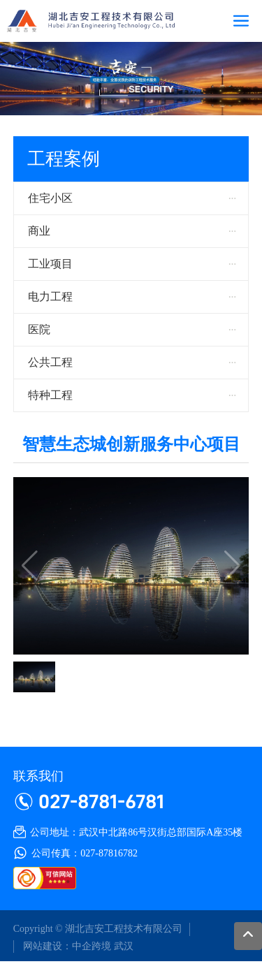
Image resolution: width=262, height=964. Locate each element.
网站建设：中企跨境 (66, 946)
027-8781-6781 (101, 801)
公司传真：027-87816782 (84, 853)
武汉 (123, 946)
